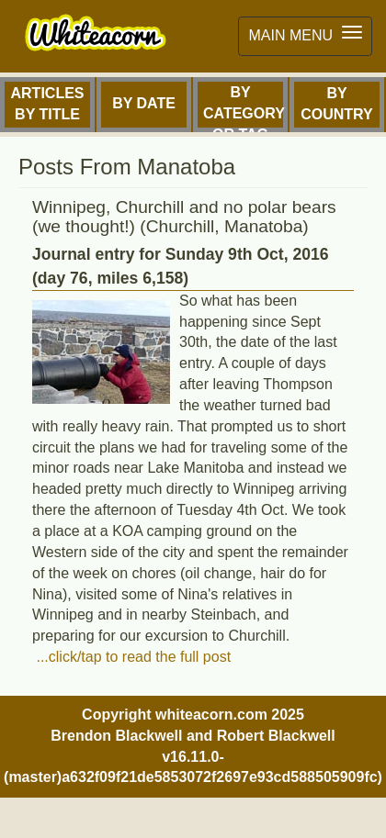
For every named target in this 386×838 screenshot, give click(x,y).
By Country (337, 103)
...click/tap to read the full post (131, 657)
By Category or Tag (244, 108)
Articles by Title (48, 103)
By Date (144, 103)
